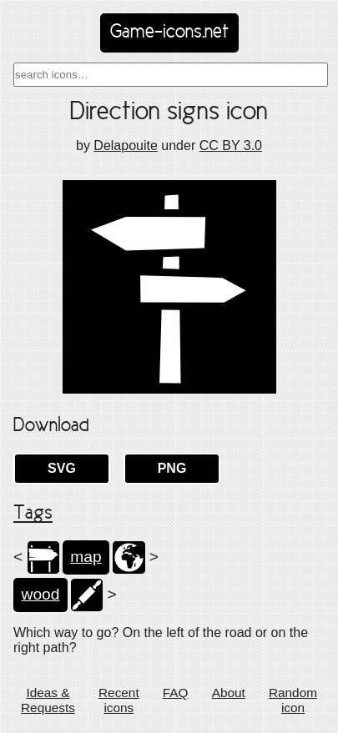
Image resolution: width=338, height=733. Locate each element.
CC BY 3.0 (230, 145)
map (85, 556)
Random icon (293, 700)
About (228, 692)
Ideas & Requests (48, 700)
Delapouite (125, 145)
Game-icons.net (169, 32)
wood (41, 594)
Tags (33, 514)
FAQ (176, 692)
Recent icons (118, 700)
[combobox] (170, 75)
